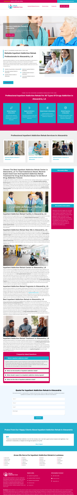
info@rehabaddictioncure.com (66, 1)
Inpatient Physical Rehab (34, 473)
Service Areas (45, 6)
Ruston (59, 452)
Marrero (24, 458)
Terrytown (60, 456)
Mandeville (24, 456)
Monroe (41, 452)
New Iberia (42, 455)
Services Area (31, 476)
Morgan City (42, 453)
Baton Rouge (7, 452)
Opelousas (42, 458)
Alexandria (7, 451)
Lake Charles (25, 453)
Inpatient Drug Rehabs (33, 469)
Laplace (24, 455)
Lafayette (24, 452)
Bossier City (7, 453)
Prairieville (60, 451)
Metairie (42, 451)
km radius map (62, 180)
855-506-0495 (64, 6)
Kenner (23, 451)
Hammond (7, 456)
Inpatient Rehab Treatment (34, 471)
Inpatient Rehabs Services (33, 6)
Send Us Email (56, 471)
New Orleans (42, 456)
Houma (6, 458)
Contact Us (53, 6)
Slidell (59, 455)
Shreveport (60, 453)
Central (6, 455)
